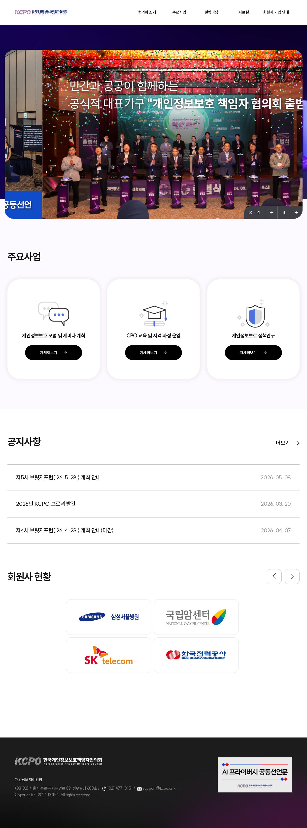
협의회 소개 (147, 12)
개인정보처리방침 (28, 779)
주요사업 (179, 12)
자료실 (244, 12)
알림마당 (211, 12)
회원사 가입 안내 (276, 12)
